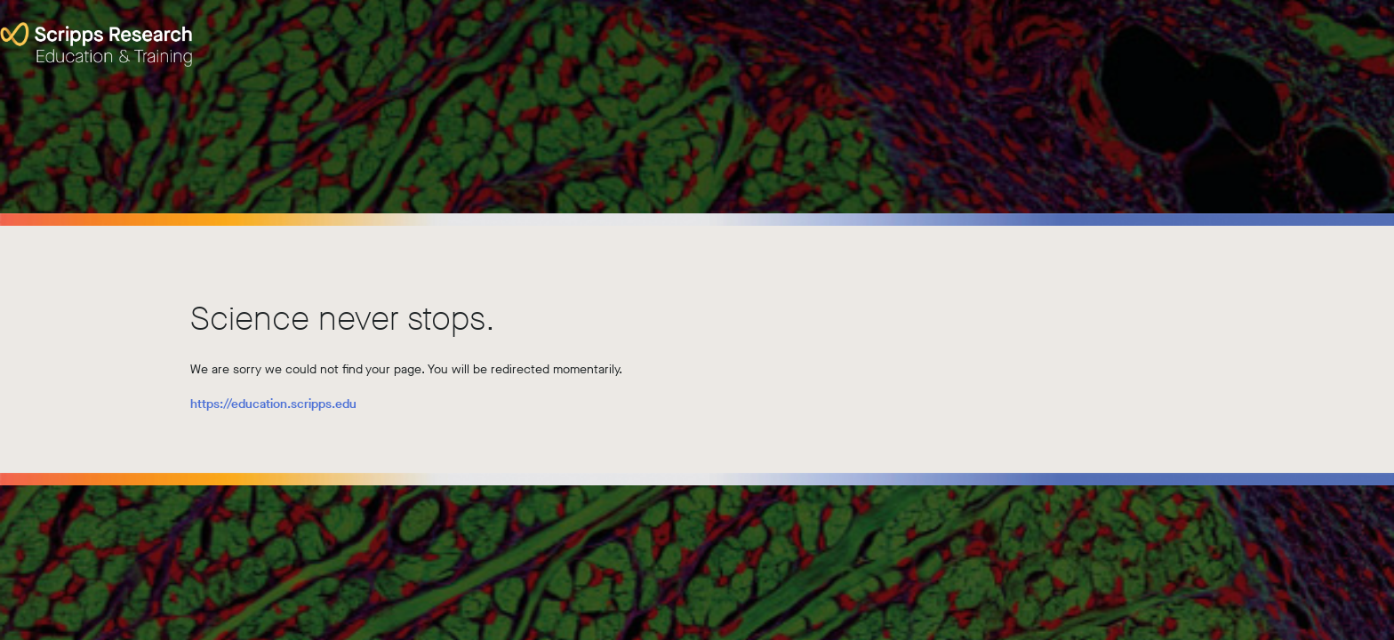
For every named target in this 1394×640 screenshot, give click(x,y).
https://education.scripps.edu (273, 404)
